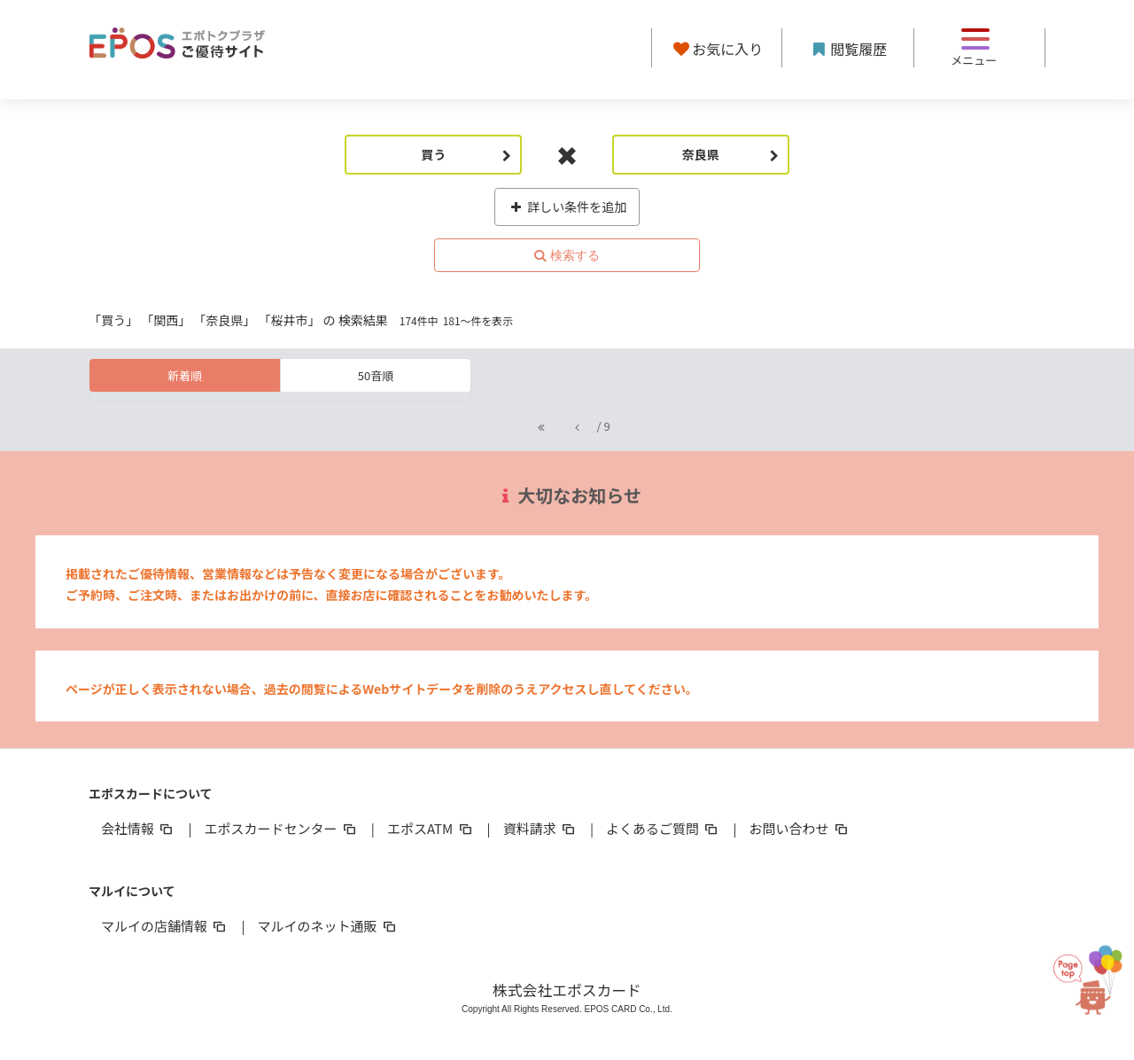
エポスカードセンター (281, 828)
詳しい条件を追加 (567, 206)
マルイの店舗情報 (165, 925)
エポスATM (431, 828)
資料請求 (540, 828)
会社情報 (138, 828)
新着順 (184, 375)
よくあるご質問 (663, 828)
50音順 (375, 375)
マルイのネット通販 (327, 925)
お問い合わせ (800, 828)
